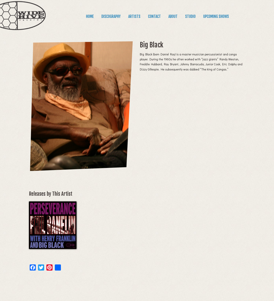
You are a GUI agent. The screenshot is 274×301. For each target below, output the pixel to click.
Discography (111, 16)
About (173, 16)
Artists (134, 16)
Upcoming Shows (216, 16)
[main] (137, 153)
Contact (154, 16)
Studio (190, 16)
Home (90, 16)
